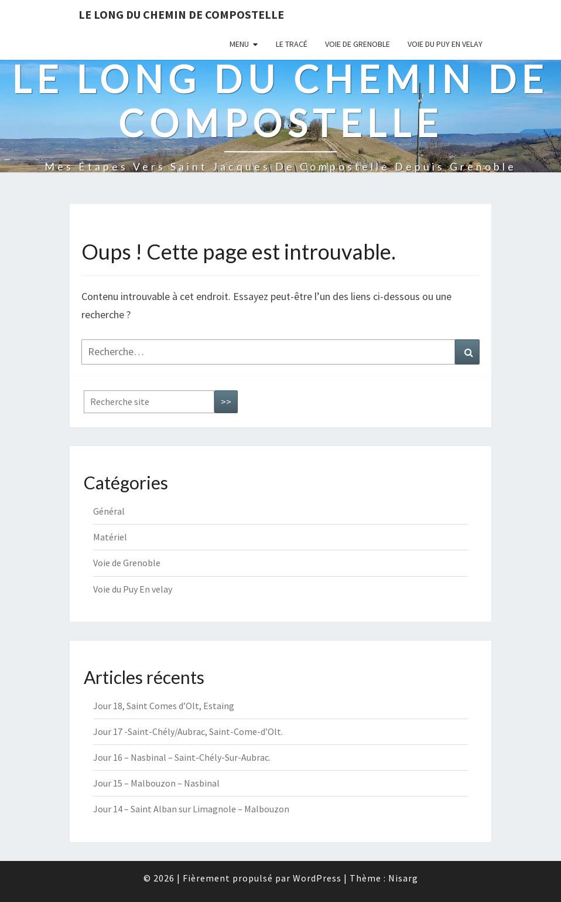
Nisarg (403, 878)
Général (109, 511)
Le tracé (291, 44)
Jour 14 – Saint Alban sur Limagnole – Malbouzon (191, 809)
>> (226, 401)
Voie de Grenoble (357, 44)
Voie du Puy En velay (445, 44)
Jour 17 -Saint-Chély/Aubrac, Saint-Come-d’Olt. (188, 731)
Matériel (110, 537)
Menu (239, 44)
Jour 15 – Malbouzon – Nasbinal (156, 783)
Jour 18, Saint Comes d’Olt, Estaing (163, 706)
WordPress (317, 878)
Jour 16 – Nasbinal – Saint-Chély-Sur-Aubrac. (182, 757)
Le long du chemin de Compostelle (181, 14)
